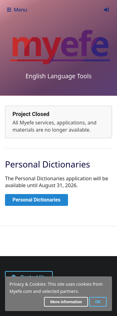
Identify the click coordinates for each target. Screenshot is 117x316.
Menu (16, 9)
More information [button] (66, 301)
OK (97, 301)
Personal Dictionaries (36, 200)
